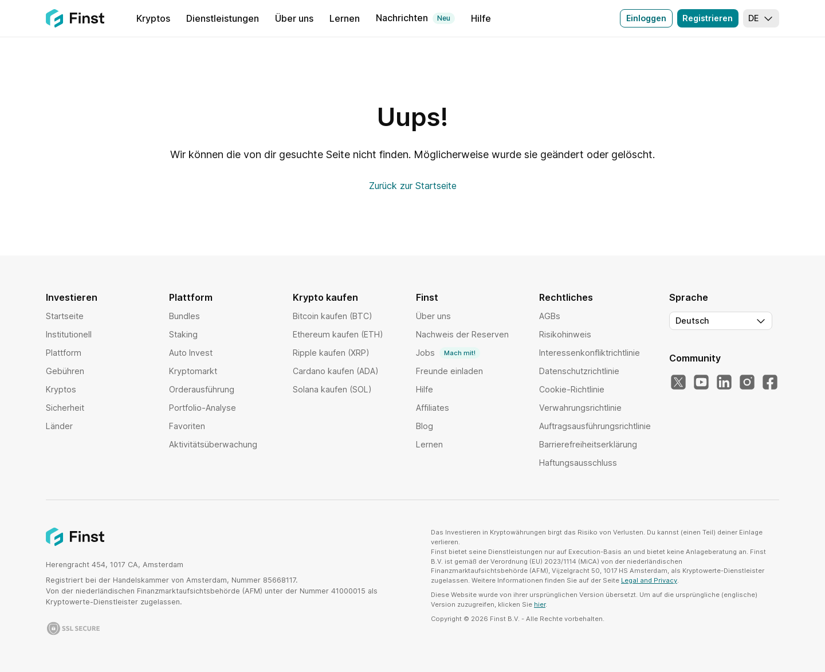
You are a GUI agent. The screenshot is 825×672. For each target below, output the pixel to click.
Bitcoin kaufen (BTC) (332, 316)
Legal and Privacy (649, 580)
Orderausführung (201, 389)
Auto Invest (191, 352)
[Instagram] (747, 382)
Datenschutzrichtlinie (579, 371)
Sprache (688, 297)
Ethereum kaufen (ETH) (338, 334)
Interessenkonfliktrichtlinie (589, 352)
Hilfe (424, 389)
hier (539, 604)
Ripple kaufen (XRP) (331, 352)
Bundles (184, 316)
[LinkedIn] (724, 382)
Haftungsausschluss (578, 462)
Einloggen (646, 18)
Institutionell (69, 334)
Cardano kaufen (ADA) (336, 371)
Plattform (63, 352)
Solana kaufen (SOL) (332, 389)
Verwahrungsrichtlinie (580, 407)
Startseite (65, 316)
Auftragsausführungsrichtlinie (595, 426)
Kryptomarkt (193, 371)
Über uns (433, 316)
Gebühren (65, 371)
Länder (59, 426)
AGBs (549, 316)
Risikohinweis (565, 334)
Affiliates (432, 407)
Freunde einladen (449, 371)
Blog (424, 426)
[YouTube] (701, 382)
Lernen (429, 444)
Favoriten (187, 426)
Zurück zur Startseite (413, 185)
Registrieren (707, 18)
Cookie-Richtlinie (571, 389)
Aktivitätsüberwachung (213, 444)
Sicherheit (65, 407)
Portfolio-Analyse (202, 407)
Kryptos (61, 389)
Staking (183, 334)
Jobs (448, 353)
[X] (678, 382)
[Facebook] (770, 382)
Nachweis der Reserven (462, 334)
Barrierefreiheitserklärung (588, 444)
